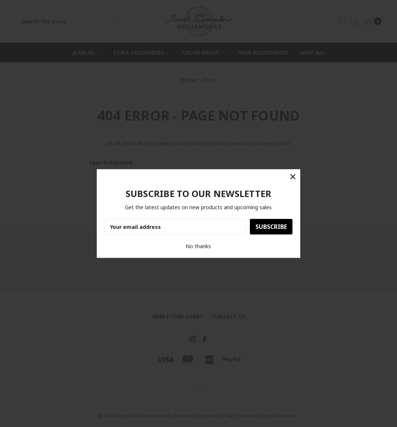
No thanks (198, 246)
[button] (293, 177)
